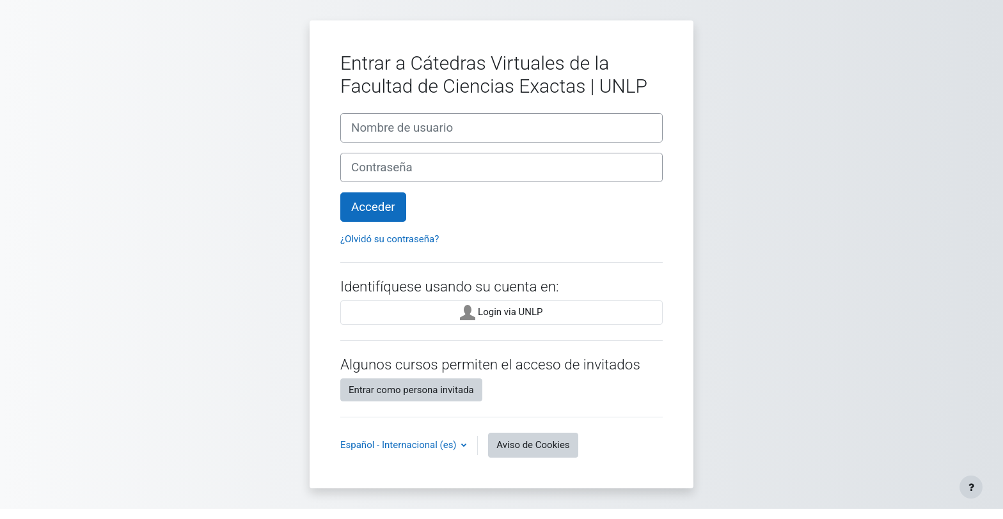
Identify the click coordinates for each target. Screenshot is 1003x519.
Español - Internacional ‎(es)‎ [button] (399, 445)
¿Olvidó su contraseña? (389, 239)
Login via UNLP (501, 312)
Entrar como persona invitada (411, 390)
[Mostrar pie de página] (971, 487)
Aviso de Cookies (532, 445)
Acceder (373, 207)
